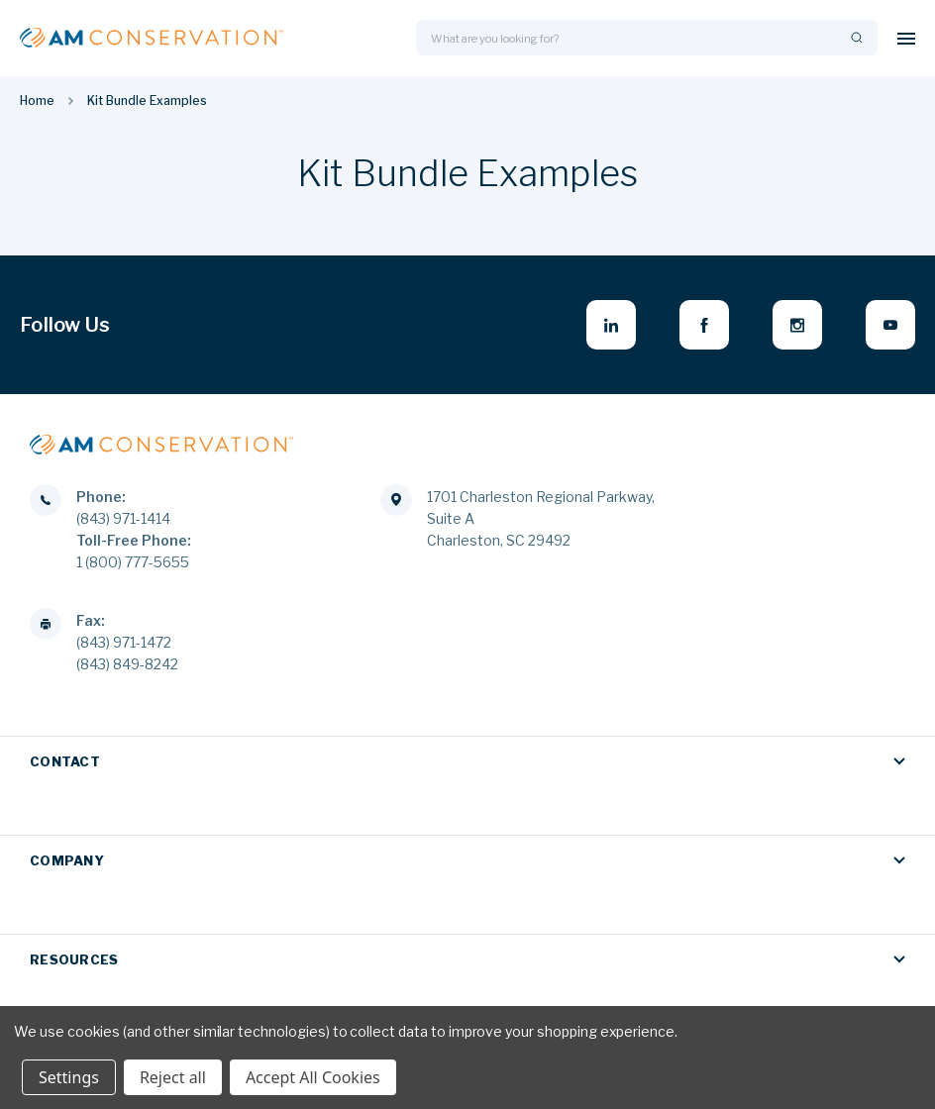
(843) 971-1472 (123, 642)
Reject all (173, 1077)
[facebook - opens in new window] (704, 325)
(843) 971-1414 (123, 518)
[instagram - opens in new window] (797, 325)
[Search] (855, 38)
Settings (69, 1077)
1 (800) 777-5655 (132, 562)
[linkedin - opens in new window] (611, 325)
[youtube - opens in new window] (890, 325)
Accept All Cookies (313, 1077)
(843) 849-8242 (127, 663)
